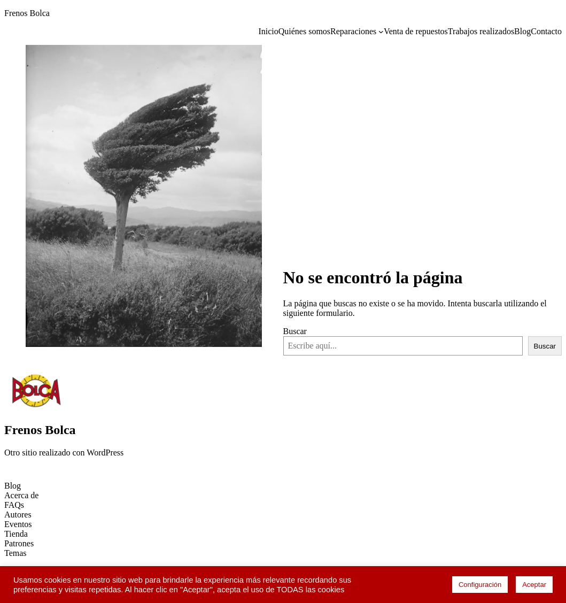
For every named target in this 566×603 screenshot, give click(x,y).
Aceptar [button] (534, 585)
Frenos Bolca (27, 13)
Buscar (295, 331)
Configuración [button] (480, 585)
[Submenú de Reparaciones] (381, 31)
